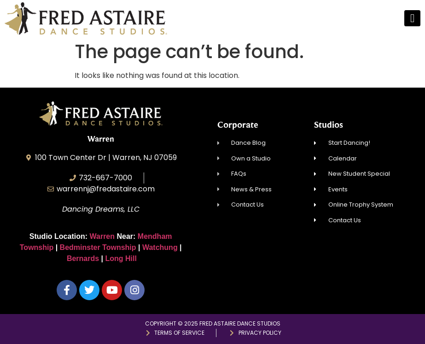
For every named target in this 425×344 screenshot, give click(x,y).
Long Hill (121, 258)
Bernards (83, 258)
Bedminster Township (98, 247)
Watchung (160, 247)
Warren (103, 236)
